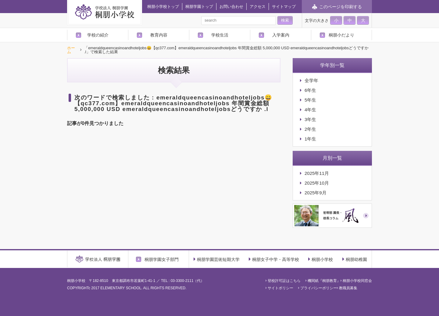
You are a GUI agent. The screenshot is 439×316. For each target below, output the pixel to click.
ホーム (71, 50)
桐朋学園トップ (199, 6)
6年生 (310, 90)
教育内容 (158, 35)
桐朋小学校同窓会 (356, 281)
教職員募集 (347, 288)
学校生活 (219, 35)
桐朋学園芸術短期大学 (217, 259)
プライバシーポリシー (317, 288)
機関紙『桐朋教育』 (323, 281)
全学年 (311, 80)
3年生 (310, 119)
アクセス (258, 6)
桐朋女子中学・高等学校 (274, 259)
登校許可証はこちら (283, 281)
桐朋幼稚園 (354, 259)
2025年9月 (316, 192)
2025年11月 (317, 173)
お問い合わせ (231, 6)
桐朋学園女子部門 (162, 259)
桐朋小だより (341, 35)
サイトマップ (284, 6)
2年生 (310, 129)
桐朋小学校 (320, 259)
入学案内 (280, 35)
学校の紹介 (98, 35)
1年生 (310, 139)
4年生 (310, 109)
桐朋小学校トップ (163, 6)
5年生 (310, 100)
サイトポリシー (279, 288)
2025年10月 (317, 183)
